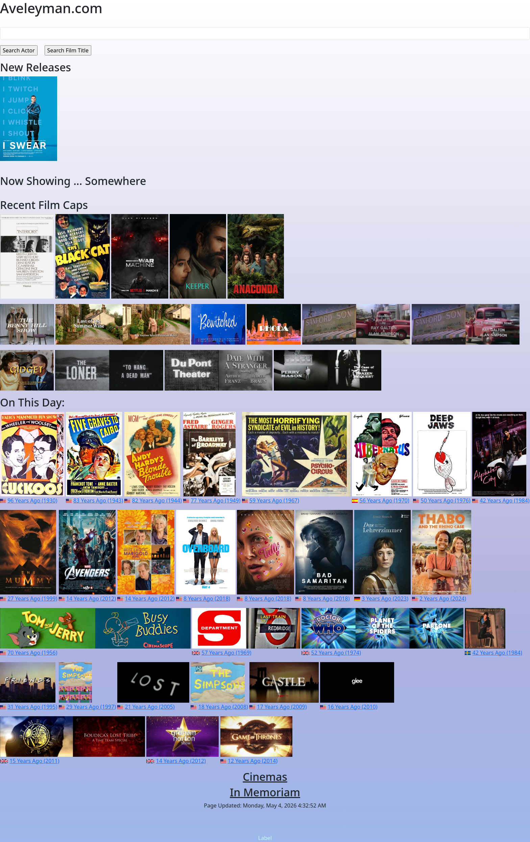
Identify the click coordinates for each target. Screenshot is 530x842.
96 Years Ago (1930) (32, 500)
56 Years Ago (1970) (384, 500)
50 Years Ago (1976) (446, 500)
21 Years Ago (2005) (149, 706)
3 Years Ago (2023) (385, 598)
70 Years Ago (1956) (32, 652)
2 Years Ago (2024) (442, 598)
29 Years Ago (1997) (91, 706)
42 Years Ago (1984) (504, 500)
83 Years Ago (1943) (98, 500)
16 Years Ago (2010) (352, 706)
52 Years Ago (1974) (336, 652)
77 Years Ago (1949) (215, 500)
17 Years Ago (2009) (282, 706)
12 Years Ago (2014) (253, 761)
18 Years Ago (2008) (223, 706)
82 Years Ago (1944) (157, 500)
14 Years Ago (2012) (91, 598)
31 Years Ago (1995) (32, 706)
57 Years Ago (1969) (226, 652)
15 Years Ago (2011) (34, 761)
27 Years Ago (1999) (32, 598)
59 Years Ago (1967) (274, 500)
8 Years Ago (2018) (207, 598)
